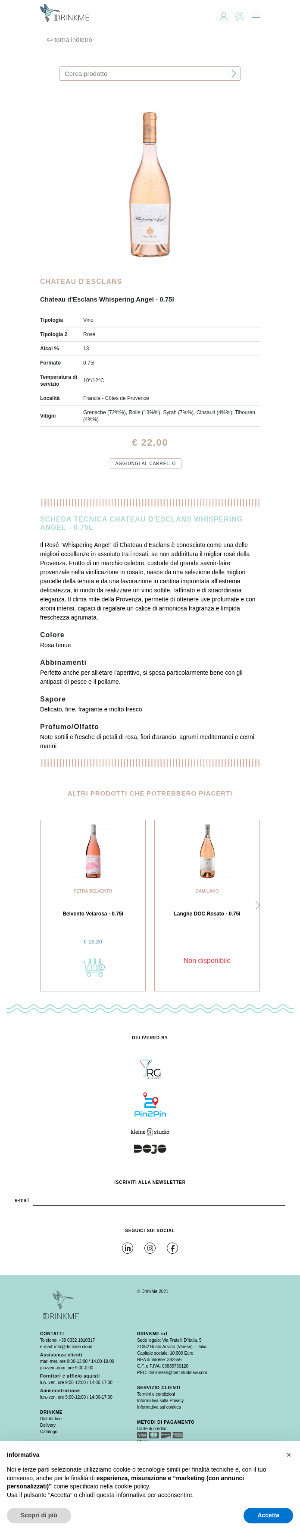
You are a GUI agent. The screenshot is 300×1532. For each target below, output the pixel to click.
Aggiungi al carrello (146, 463)
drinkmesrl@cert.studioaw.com (177, 1372)
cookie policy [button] (132, 1486)
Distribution (51, 1418)
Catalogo (48, 1431)
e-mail (22, 1200)
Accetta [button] (268, 1515)
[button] (257, 905)
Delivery (48, 1425)
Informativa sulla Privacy (160, 1400)
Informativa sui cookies (159, 1407)
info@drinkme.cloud (73, 1346)
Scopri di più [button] (39, 1515)
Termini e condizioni (156, 1394)
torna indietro (69, 39)
